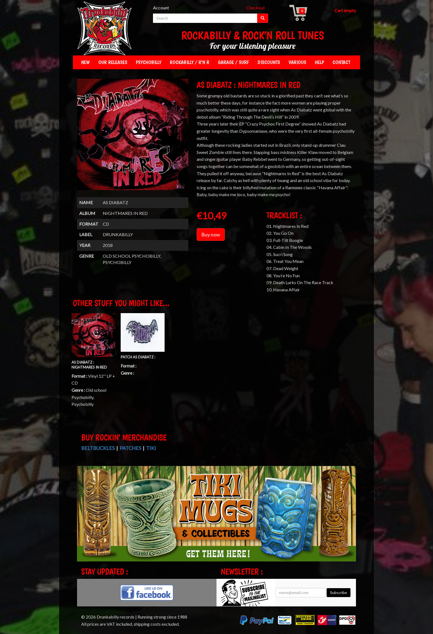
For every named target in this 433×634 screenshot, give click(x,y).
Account (161, 7)
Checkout (255, 7)
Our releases (112, 62)
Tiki (151, 448)
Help (319, 62)
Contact (341, 62)
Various (297, 62)
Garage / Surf (233, 62)
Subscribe (338, 592)
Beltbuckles (98, 448)
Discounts (269, 62)
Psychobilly (148, 62)
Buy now (210, 234)
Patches (130, 448)
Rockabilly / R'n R (189, 62)
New (85, 62)
